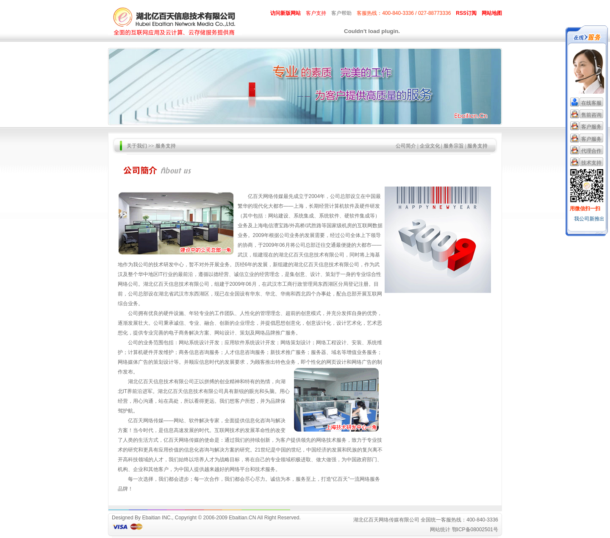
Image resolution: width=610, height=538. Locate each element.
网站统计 (440, 529)
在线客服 (591, 103)
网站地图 (492, 13)
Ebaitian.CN (242, 518)
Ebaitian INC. (157, 518)
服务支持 (477, 146)
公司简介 (406, 146)
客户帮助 (341, 13)
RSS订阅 (466, 13)
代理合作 (591, 151)
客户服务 (591, 127)
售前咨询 (591, 115)
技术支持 (591, 163)
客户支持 (316, 13)
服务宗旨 (454, 146)
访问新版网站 (285, 13)
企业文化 (430, 146)
